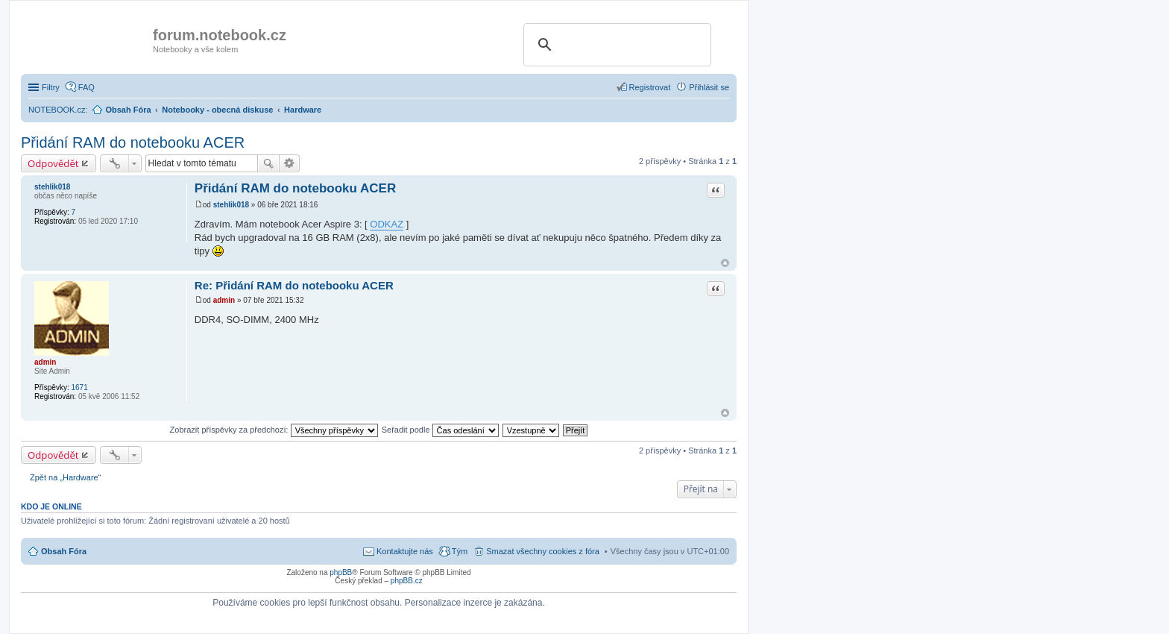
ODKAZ (386, 224)
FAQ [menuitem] (86, 87)
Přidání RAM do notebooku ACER (133, 142)
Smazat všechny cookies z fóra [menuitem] (542, 551)
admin (45, 362)
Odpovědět (53, 163)
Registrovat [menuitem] (650, 87)
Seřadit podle (440, 429)
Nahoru (725, 263)
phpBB (341, 572)
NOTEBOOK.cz (56, 109)
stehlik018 (52, 187)
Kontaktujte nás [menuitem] (404, 551)
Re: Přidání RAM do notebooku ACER (294, 285)
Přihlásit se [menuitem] (709, 87)
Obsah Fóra (63, 551)
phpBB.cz (407, 581)
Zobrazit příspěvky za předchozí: (274, 429)
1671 (79, 387)
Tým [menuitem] (459, 551)
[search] (615, 45)
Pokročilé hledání (290, 163)
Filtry (51, 87)
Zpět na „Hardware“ (65, 477)
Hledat (268, 163)
